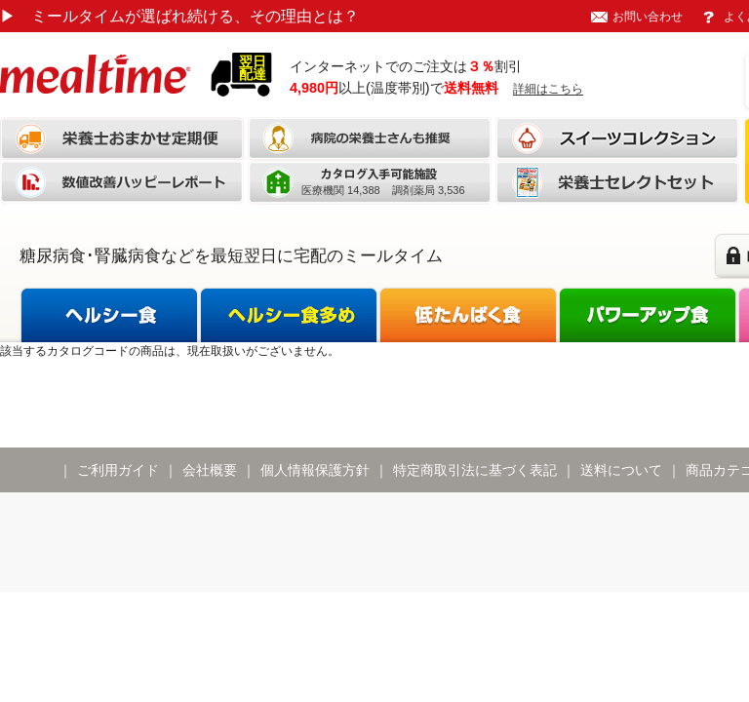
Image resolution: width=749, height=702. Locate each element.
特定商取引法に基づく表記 (475, 470)
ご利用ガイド (118, 470)
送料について (621, 470)
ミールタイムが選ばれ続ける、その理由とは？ (179, 16)
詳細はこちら (548, 89)
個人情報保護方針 (315, 470)
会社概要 (209, 470)
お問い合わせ (647, 16)
